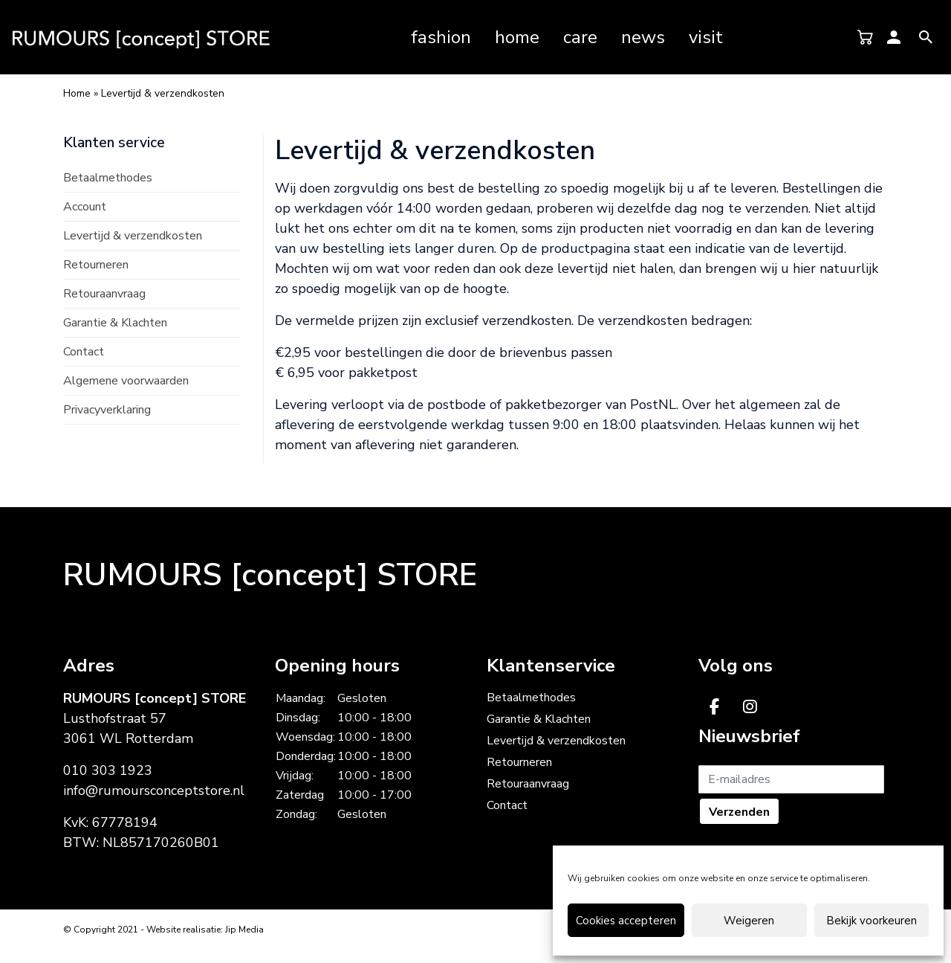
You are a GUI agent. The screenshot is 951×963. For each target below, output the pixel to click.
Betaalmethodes (107, 178)
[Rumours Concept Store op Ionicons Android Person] (894, 37)
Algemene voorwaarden (126, 381)
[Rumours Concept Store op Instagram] (751, 707)
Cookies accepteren (626, 920)
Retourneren (96, 265)
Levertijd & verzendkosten (132, 236)
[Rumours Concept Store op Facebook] (714, 707)
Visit (706, 37)
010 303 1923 (107, 770)
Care (580, 37)
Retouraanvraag (104, 294)
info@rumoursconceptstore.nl (153, 790)
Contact (83, 352)
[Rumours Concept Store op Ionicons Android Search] (926, 37)
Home (517, 37)
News (643, 37)
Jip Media (244, 929)
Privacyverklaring (107, 410)
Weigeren (749, 920)
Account (84, 207)
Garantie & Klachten (115, 323)
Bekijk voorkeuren (871, 920)
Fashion (441, 37)
